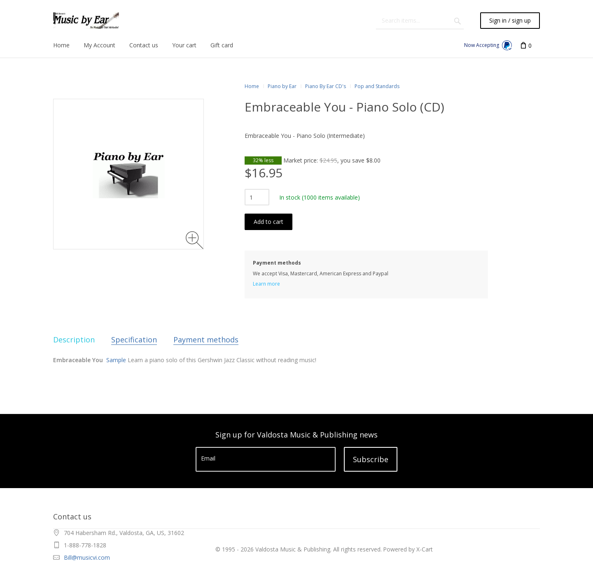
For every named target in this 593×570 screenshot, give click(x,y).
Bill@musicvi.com (87, 557)
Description (74, 339)
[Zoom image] (194, 240)
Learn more (266, 283)
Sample (116, 360)
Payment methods (205, 339)
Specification (134, 339)
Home (252, 86)
